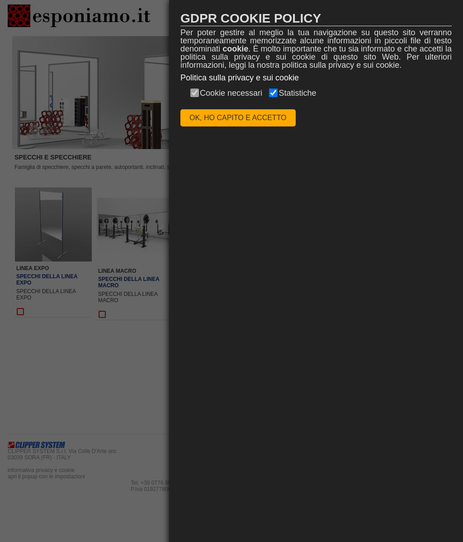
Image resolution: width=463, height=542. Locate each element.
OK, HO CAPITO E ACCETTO (238, 117)
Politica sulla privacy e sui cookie (239, 77)
